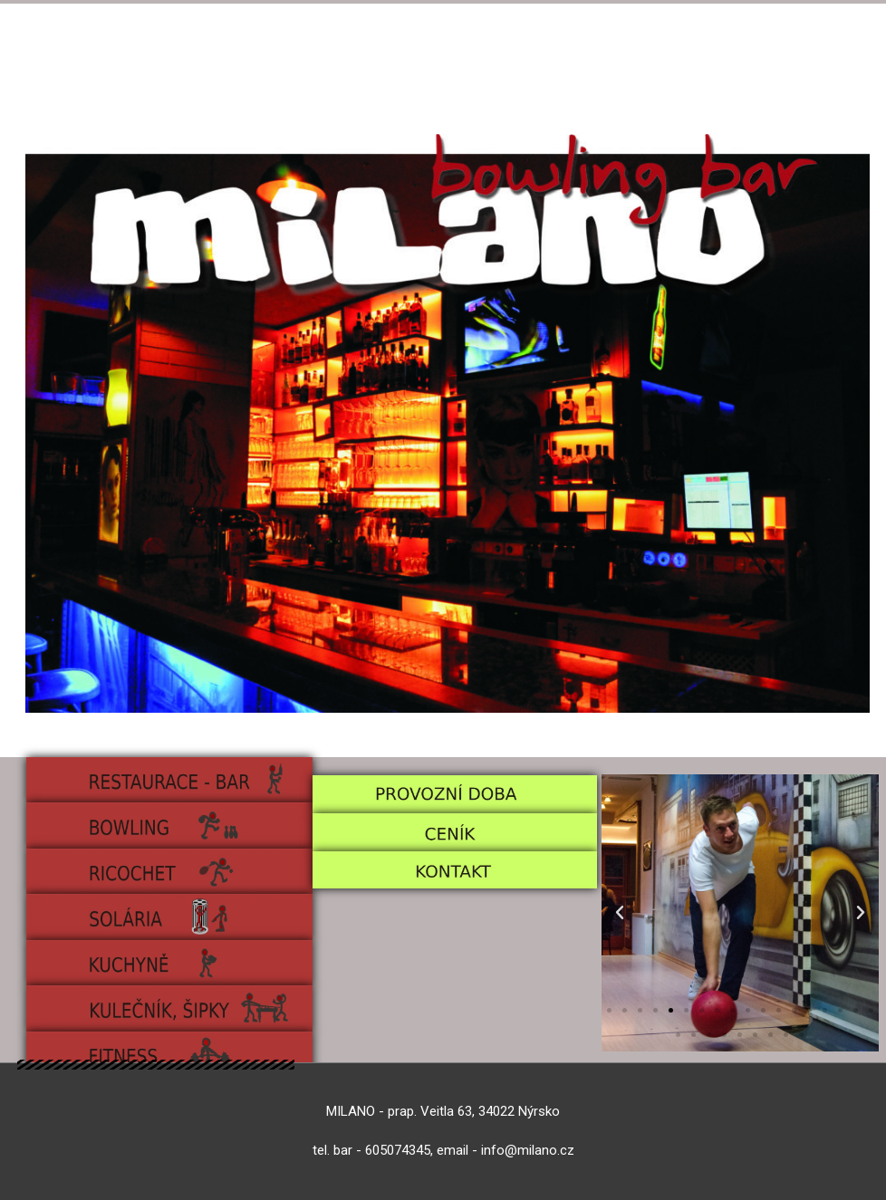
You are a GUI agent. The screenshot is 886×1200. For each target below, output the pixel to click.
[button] (620, 913)
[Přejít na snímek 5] (671, 1010)
